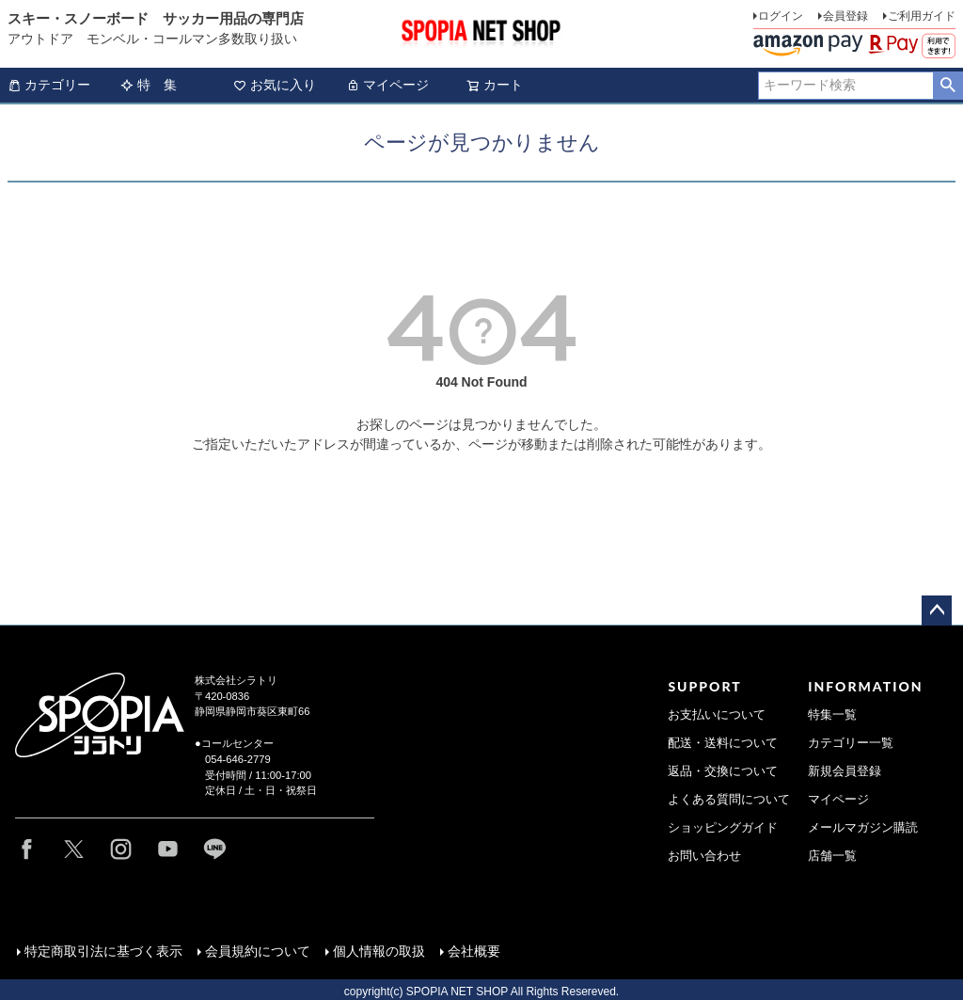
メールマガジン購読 (863, 827)
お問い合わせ (704, 856)
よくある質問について (729, 799)
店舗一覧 (832, 856)
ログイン (780, 16)
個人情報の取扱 (377, 949)
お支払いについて (717, 715)
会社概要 (472, 949)
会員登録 (845, 16)
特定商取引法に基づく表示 (102, 949)
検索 (947, 85)
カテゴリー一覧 (850, 743)
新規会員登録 (844, 771)
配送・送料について (723, 743)
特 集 (148, 84)
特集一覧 (832, 715)
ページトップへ (937, 610)
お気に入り (274, 84)
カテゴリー (49, 84)
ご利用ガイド (921, 16)
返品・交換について (723, 771)
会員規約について (255, 949)
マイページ (387, 84)
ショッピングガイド (723, 827)
